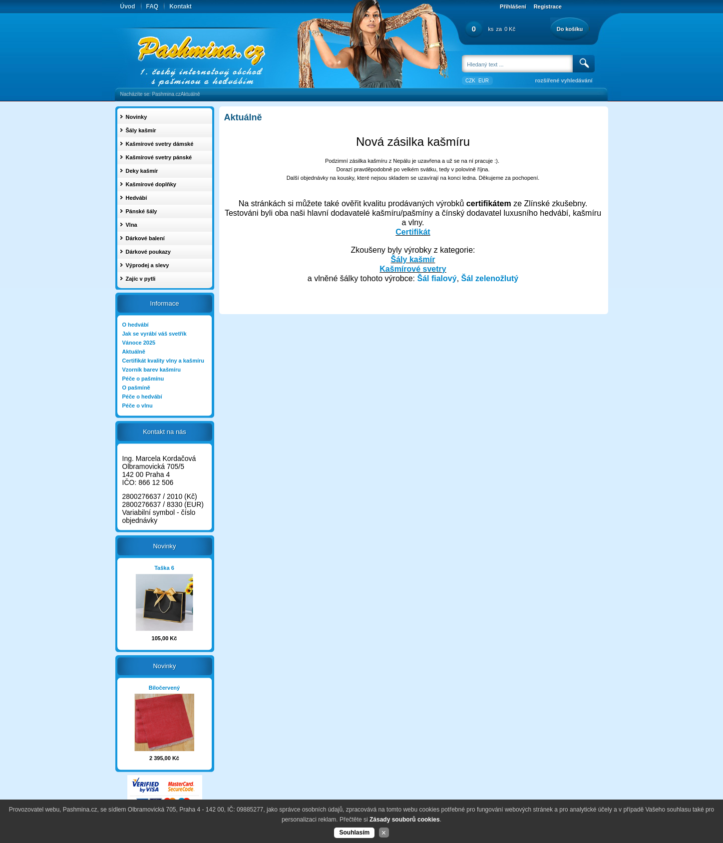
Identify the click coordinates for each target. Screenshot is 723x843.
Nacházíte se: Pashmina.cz (150, 94)
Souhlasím (354, 832)
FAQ (152, 6)
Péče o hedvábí (142, 397)
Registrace (548, 6)
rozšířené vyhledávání (564, 80)
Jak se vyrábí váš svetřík (154, 334)
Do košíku (570, 29)
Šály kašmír (413, 259)
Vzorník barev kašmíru (151, 370)
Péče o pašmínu (143, 379)
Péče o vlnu (137, 406)
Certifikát (412, 232)
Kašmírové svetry (412, 269)
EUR (483, 80)
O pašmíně (136, 388)
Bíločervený (164, 688)
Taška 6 (164, 568)
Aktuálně (190, 94)
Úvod (127, 6)
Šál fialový (436, 278)
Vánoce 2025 (139, 343)
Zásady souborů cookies (404, 819)
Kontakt (180, 6)
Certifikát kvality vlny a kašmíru (163, 361)
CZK (470, 80)
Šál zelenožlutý (490, 278)
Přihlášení (513, 6)
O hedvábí (135, 325)
